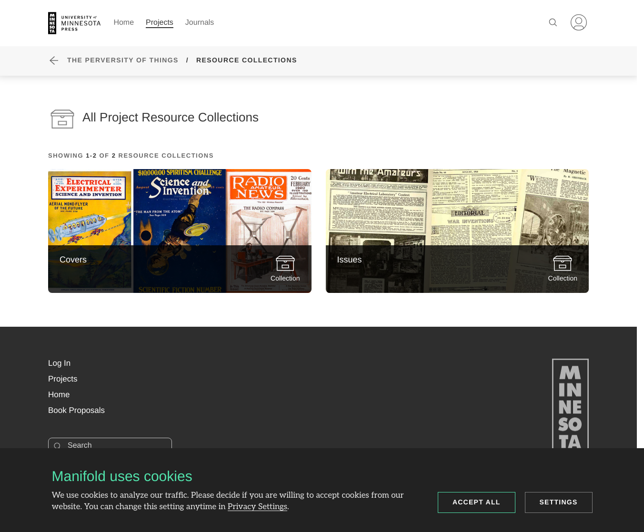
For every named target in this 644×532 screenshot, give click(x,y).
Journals (199, 23)
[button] (59, 363)
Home (123, 23)
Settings (559, 502)
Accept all (477, 502)
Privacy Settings (257, 507)
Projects (159, 23)
